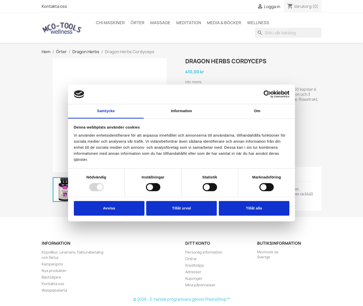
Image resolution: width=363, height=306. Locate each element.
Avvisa (109, 208)
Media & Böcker (224, 22)
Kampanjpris (52, 264)
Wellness (258, 22)
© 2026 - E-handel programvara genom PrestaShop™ (181, 299)
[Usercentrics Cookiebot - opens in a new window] (267, 94)
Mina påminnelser (200, 285)
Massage (160, 22)
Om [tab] (257, 111)
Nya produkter (54, 270)
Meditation (188, 22)
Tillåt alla (254, 208)
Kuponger (193, 278)
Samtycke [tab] (106, 111)
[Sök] (288, 33)
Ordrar (191, 258)
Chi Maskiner (110, 22)
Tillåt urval (181, 208)
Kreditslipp (194, 265)
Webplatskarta (54, 290)
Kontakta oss (54, 6)
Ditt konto (197, 243)
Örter (137, 22)
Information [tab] (181, 111)
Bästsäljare (51, 277)
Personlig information (203, 252)
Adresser (193, 271)
